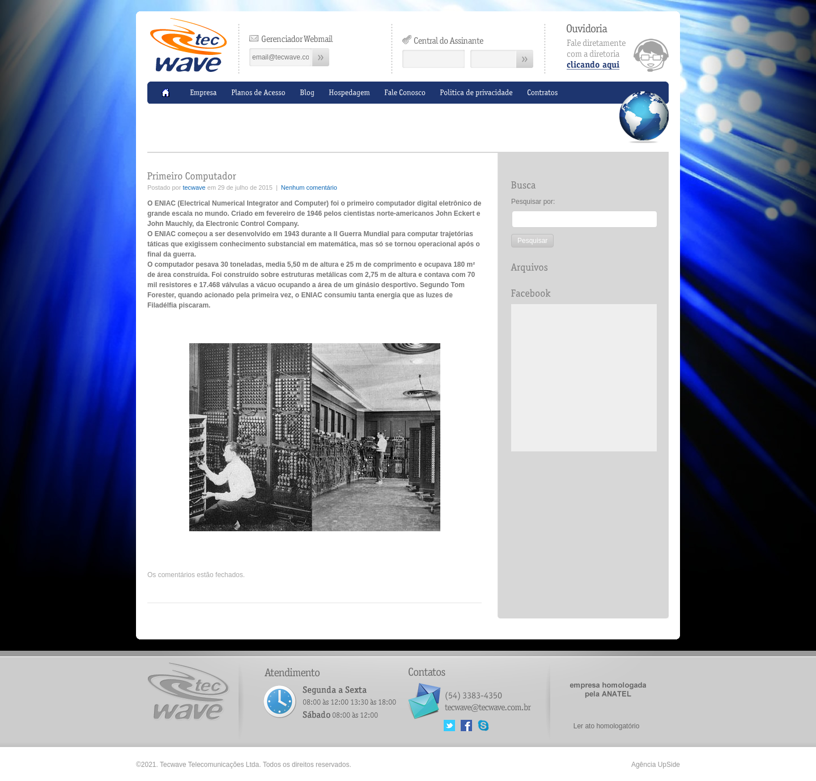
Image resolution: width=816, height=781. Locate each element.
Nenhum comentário (309, 187)
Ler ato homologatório (606, 726)
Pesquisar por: (533, 202)
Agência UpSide (655, 765)
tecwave (193, 187)
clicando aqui (618, 48)
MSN (483, 725)
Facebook (466, 725)
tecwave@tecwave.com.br (487, 705)
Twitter (449, 725)
